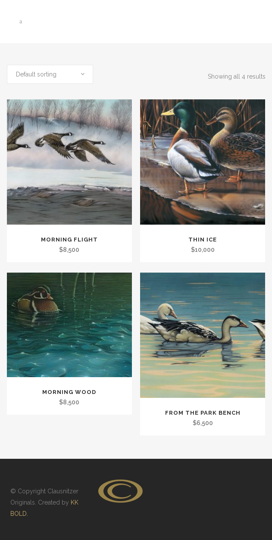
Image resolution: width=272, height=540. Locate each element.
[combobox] (50, 74)
